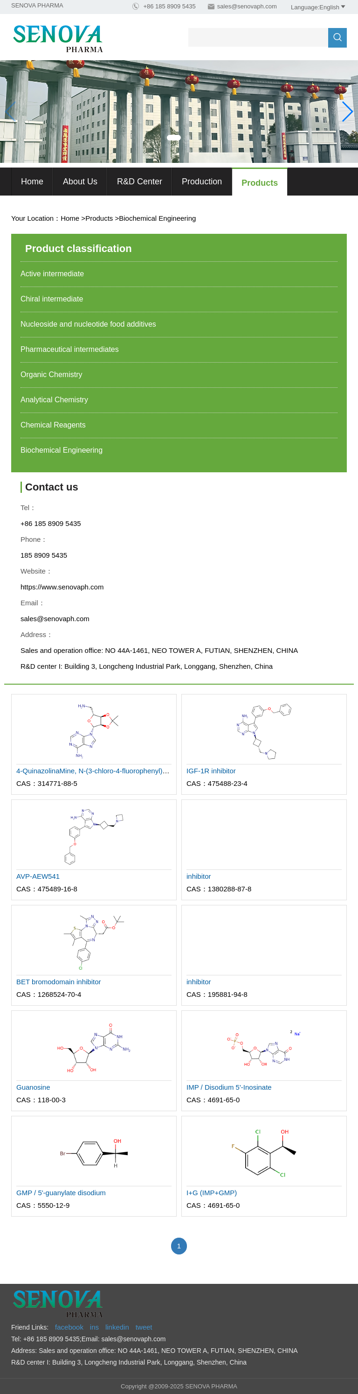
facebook (69, 1327)
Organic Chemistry (51, 374)
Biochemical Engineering (157, 218)
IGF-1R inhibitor (211, 771)
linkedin (117, 1327)
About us (80, 181)
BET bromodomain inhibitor (58, 982)
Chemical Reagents (53, 425)
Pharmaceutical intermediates (70, 349)
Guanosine (33, 1087)
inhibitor (198, 876)
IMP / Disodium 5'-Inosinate (229, 1087)
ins (94, 1327)
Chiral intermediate (52, 299)
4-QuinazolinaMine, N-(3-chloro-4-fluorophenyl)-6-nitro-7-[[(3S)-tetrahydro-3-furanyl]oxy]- (153, 771)
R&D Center (139, 181)
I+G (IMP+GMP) (211, 1193)
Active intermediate (52, 274)
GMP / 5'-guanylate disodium (61, 1193)
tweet (144, 1327)
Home (32, 181)
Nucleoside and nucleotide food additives (88, 324)
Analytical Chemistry (54, 400)
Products (259, 183)
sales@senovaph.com (247, 6)
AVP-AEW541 (38, 876)
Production (202, 181)
